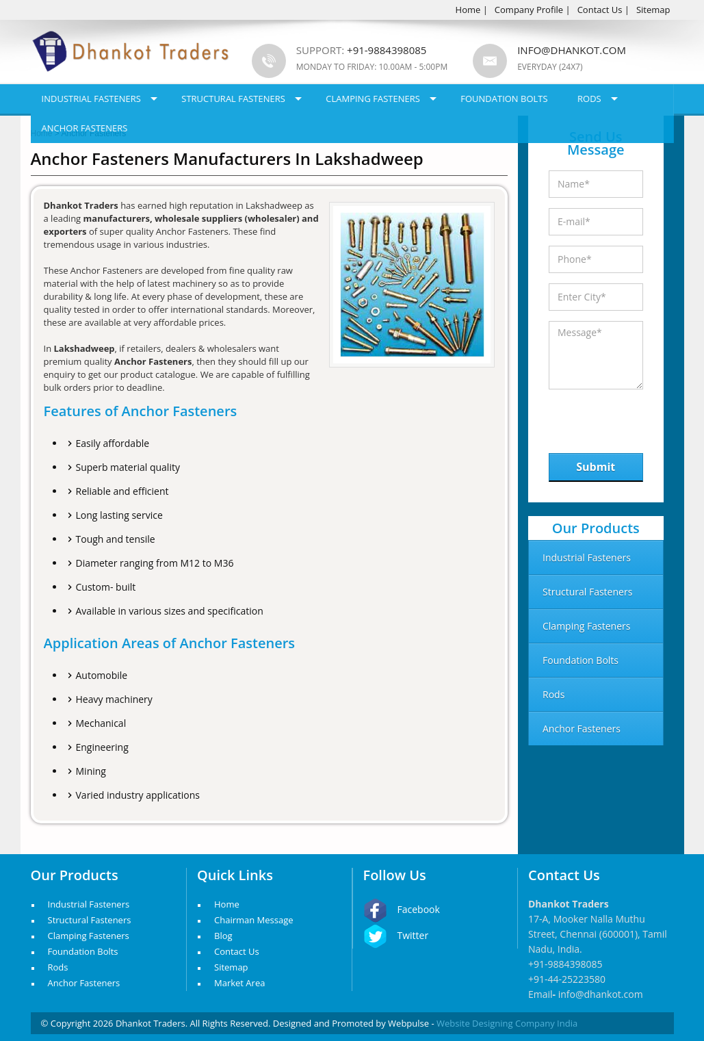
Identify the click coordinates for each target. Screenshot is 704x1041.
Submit (595, 466)
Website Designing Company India (506, 1023)
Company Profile (529, 9)
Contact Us (600, 9)
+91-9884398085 (565, 964)
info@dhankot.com (571, 50)
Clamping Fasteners (373, 98)
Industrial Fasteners (91, 98)
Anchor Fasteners (85, 128)
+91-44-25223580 (566, 979)
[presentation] (619, 418)
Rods (589, 98)
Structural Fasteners (233, 98)
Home (468, 9)
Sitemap (653, 9)
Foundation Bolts (503, 98)
